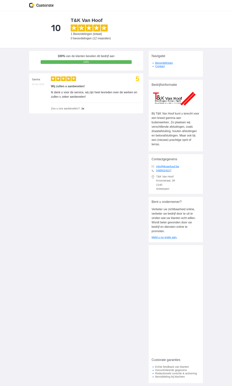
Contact (160, 66)
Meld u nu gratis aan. (164, 237)
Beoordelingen (164, 62)
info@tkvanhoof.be (167, 166)
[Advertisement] (176, 300)
